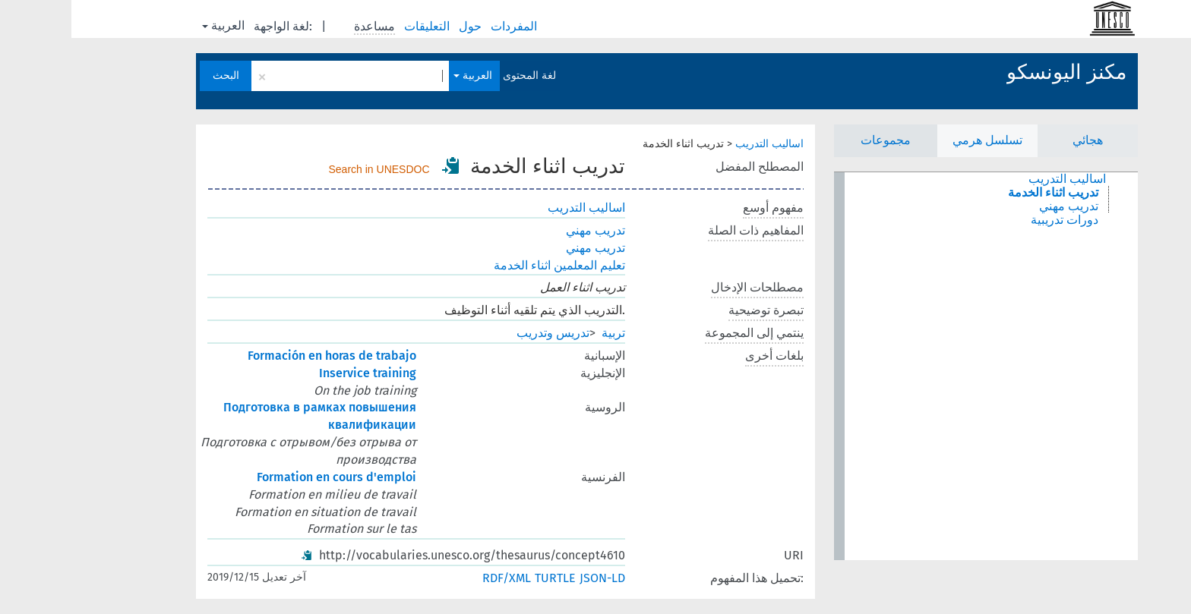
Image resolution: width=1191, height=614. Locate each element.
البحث (154, 75)
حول (400, 26)
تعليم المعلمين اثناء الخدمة (488, 265)
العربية (152, 25)
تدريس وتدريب (481, 333)
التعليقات (357, 26)
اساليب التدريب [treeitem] (996, 179)
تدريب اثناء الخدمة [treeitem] (982, 193)
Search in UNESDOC (308, 169)
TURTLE (483, 578)
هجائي (1016, 140)
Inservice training (296, 373)
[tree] (914, 366)
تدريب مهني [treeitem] (997, 206)
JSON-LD (531, 578)
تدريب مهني (524, 230)
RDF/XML (435, 578)
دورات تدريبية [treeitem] (993, 220)
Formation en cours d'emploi (265, 477)
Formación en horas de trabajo (260, 355)
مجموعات (814, 140)
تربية (542, 333)
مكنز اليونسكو (995, 72)
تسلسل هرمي (916, 140)
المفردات (444, 26)
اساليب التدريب (698, 143)
